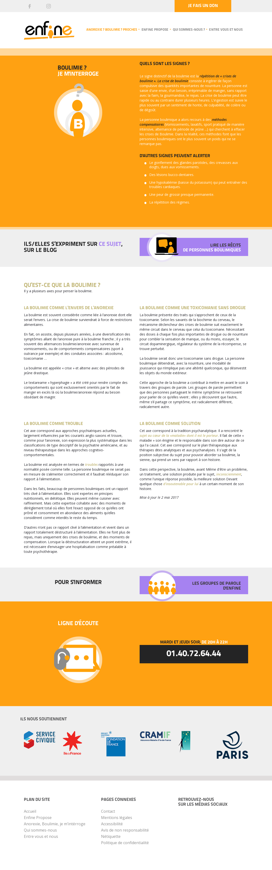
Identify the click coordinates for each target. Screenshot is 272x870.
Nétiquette (111, 836)
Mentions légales (116, 817)
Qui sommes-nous (40, 830)
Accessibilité (112, 823)
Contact (108, 811)
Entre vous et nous (226, 30)
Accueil (30, 811)
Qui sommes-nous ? (189, 30)
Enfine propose (155, 30)
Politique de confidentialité (125, 842)
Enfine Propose (38, 817)
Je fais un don (202, 6)
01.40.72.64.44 (194, 654)
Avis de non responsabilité (125, 830)
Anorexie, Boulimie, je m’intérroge (54, 823)
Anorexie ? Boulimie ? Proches (111, 30)
